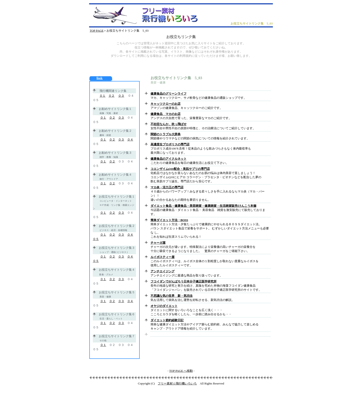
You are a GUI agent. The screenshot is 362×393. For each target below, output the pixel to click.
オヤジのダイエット (164, 306)
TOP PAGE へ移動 (181, 370)
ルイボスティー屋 (163, 257)
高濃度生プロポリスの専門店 (170, 144)
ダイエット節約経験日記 (167, 320)
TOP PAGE (97, 30)
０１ (103, 95)
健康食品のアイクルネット (169, 158)
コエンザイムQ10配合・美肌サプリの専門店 (180, 169)
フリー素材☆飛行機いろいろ (177, 383)
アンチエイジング (163, 271)
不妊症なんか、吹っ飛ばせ (169, 124)
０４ (130, 139)
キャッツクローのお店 (166, 103)
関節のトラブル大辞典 (166, 134)
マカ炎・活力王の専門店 (167, 187)
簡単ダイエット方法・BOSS (169, 220)
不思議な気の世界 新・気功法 (172, 295)
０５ (96, 239)
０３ (121, 95)
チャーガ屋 (158, 242)
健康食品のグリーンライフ (169, 93)
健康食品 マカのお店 (166, 114)
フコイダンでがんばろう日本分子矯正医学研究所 (184, 281)
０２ (112, 95)
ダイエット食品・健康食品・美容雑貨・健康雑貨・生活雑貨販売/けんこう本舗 (203, 205)
